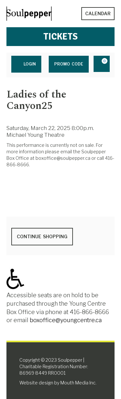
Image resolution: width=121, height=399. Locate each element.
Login (26, 63)
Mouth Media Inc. (78, 382)
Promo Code (68, 64)
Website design (36, 382)
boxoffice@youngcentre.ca (66, 320)
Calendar (98, 13)
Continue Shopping (42, 236)
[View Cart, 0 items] (102, 64)
